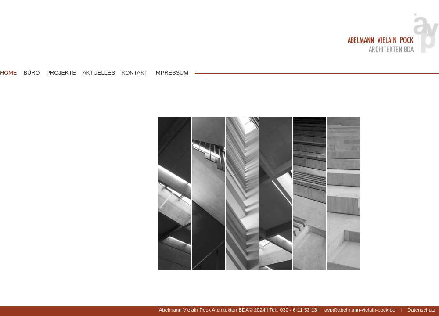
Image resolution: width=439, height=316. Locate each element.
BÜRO (31, 72)
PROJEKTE (61, 72)
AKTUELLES (99, 72)
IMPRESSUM (171, 72)
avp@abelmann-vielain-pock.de (359, 309)
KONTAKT (135, 72)
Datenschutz (421, 309)
